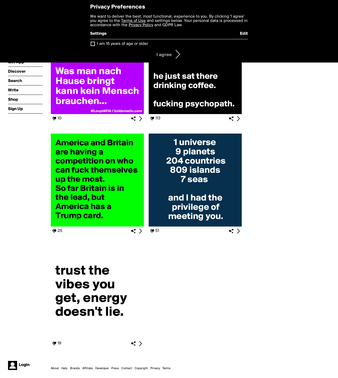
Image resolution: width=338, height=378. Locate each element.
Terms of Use (133, 21)
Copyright (141, 368)
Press (115, 368)
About (55, 368)
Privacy (155, 368)
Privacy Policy (141, 25)
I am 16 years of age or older (122, 44)
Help (64, 368)
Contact (126, 368)
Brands (75, 368)
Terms (166, 368)
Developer (102, 368)
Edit (244, 34)
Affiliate (87, 368)
